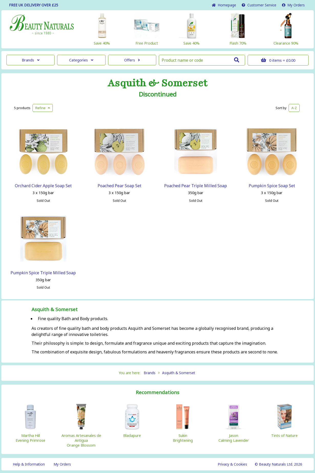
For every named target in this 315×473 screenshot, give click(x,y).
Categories (81, 60)
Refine (42, 108)
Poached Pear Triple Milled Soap (195, 185)
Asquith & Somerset (157, 83)
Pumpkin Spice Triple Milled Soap (43, 273)
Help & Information (29, 464)
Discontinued (157, 94)
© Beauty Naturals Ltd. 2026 (278, 464)
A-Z (294, 108)
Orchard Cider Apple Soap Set (43, 185)
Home (224, 5)
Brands (30, 60)
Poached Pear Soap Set (119, 185)
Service (259, 5)
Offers (132, 60)
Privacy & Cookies (232, 464)
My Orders (293, 5)
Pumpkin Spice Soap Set (272, 185)
